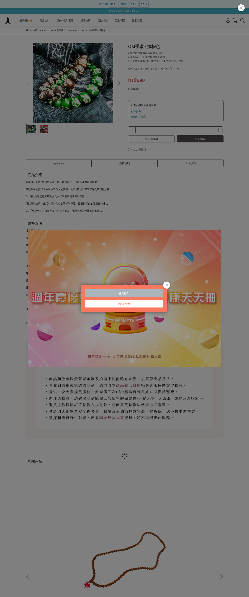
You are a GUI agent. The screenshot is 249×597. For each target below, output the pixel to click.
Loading (124, 298)
